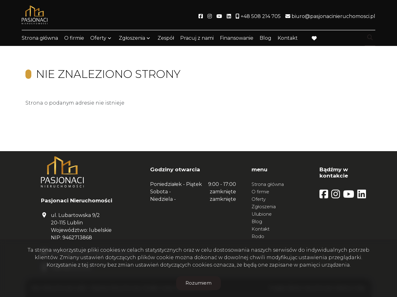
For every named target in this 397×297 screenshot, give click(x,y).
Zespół (166, 38)
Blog (265, 38)
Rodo (258, 236)
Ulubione (262, 214)
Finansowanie (236, 38)
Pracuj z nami (197, 38)
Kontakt (288, 38)
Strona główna (40, 38)
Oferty (98, 38)
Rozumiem (198, 283)
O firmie (74, 38)
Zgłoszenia (132, 38)
